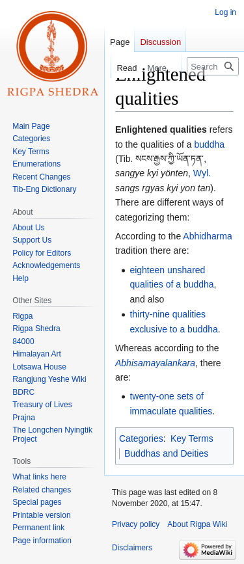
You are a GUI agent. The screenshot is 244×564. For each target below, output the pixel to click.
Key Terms (191, 438)
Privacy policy (135, 524)
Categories (141, 438)
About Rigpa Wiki (197, 524)
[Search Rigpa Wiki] (213, 66)
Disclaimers (132, 547)
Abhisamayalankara (155, 363)
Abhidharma (207, 236)
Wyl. (202, 173)
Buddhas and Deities (166, 453)
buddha (209, 144)
